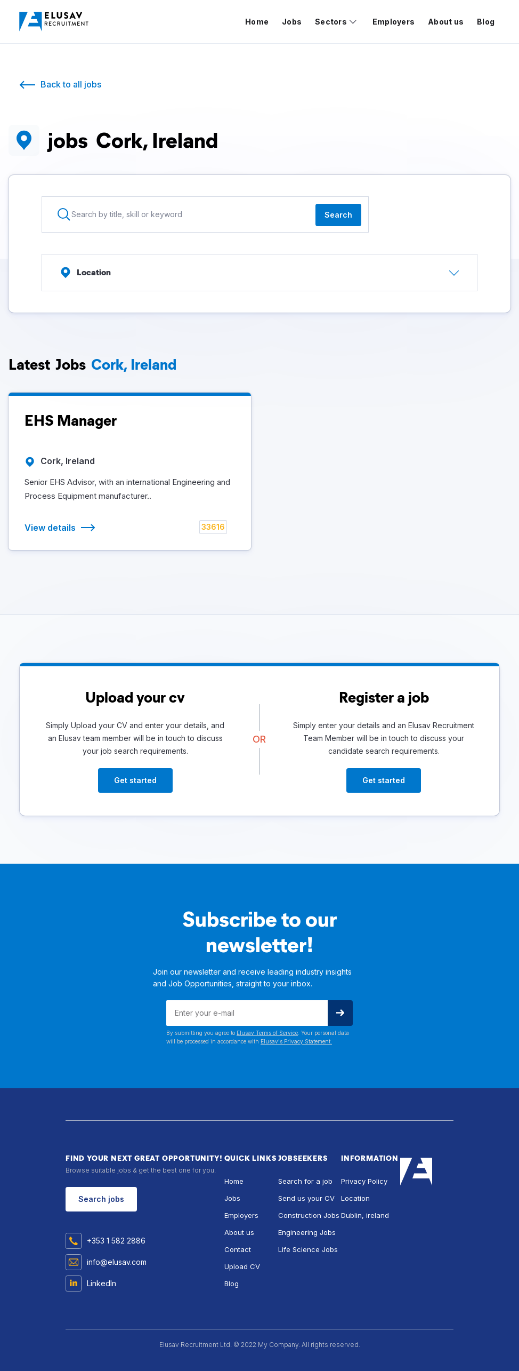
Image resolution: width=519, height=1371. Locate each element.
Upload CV (242, 1266)
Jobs (292, 21)
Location (355, 1198)
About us (446, 21)
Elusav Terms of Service (267, 1033)
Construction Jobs (308, 1215)
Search (338, 214)
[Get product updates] (247, 1013)
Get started (135, 780)
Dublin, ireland (365, 1215)
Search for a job (305, 1181)
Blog (485, 21)
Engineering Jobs (307, 1232)
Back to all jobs (70, 84)
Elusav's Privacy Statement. (296, 1041)
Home (257, 21)
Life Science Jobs (308, 1249)
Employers (393, 21)
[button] (336, 22)
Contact (237, 1249)
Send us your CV (306, 1198)
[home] (56, 21)
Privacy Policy (364, 1181)
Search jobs (101, 1198)
